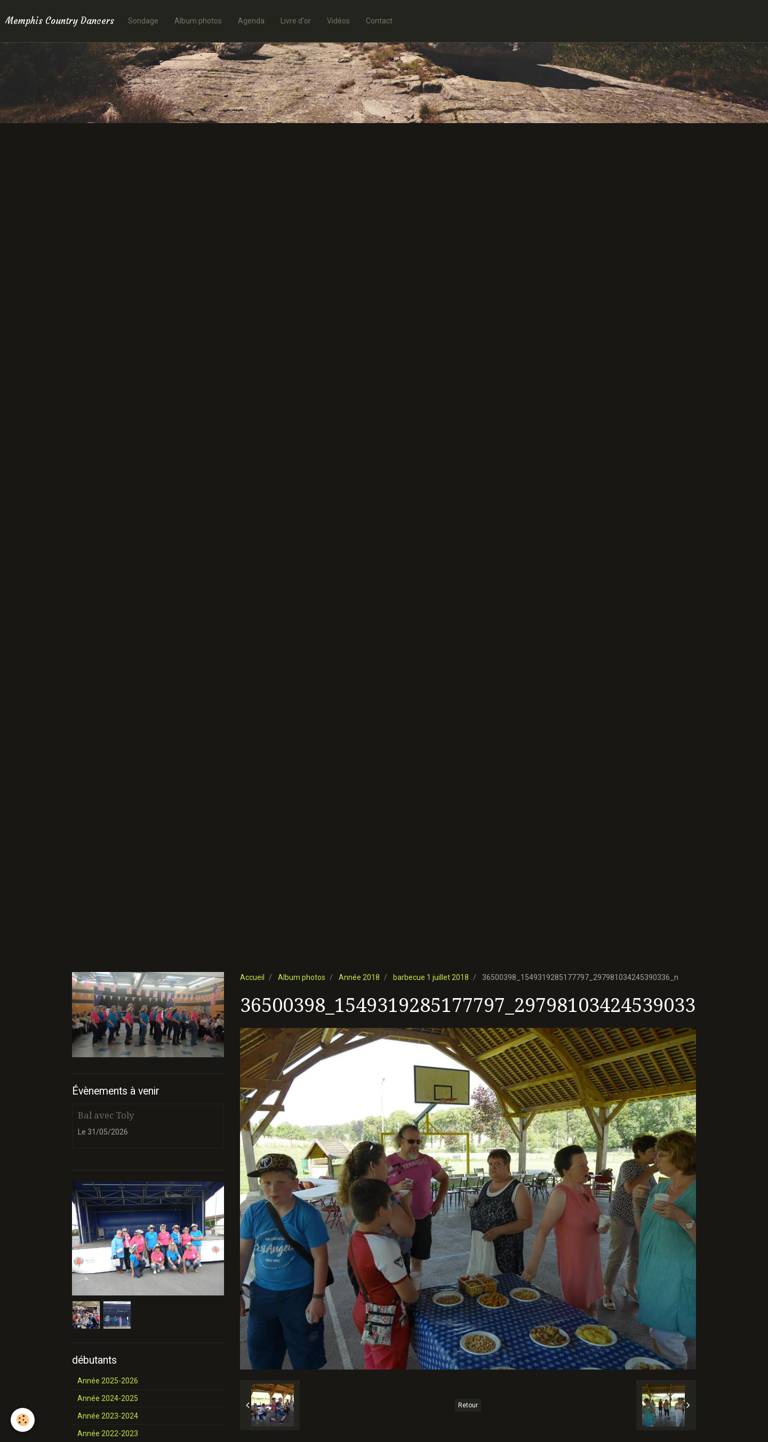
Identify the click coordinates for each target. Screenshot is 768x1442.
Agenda (251, 21)
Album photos (198, 21)
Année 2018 (359, 977)
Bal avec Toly (106, 1115)
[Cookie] (23, 1420)
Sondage (143, 21)
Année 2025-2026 (107, 1380)
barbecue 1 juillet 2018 (431, 977)
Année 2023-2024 (107, 1416)
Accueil (252, 977)
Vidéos (338, 21)
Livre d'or (296, 21)
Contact (379, 21)
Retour (468, 1405)
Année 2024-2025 (107, 1398)
